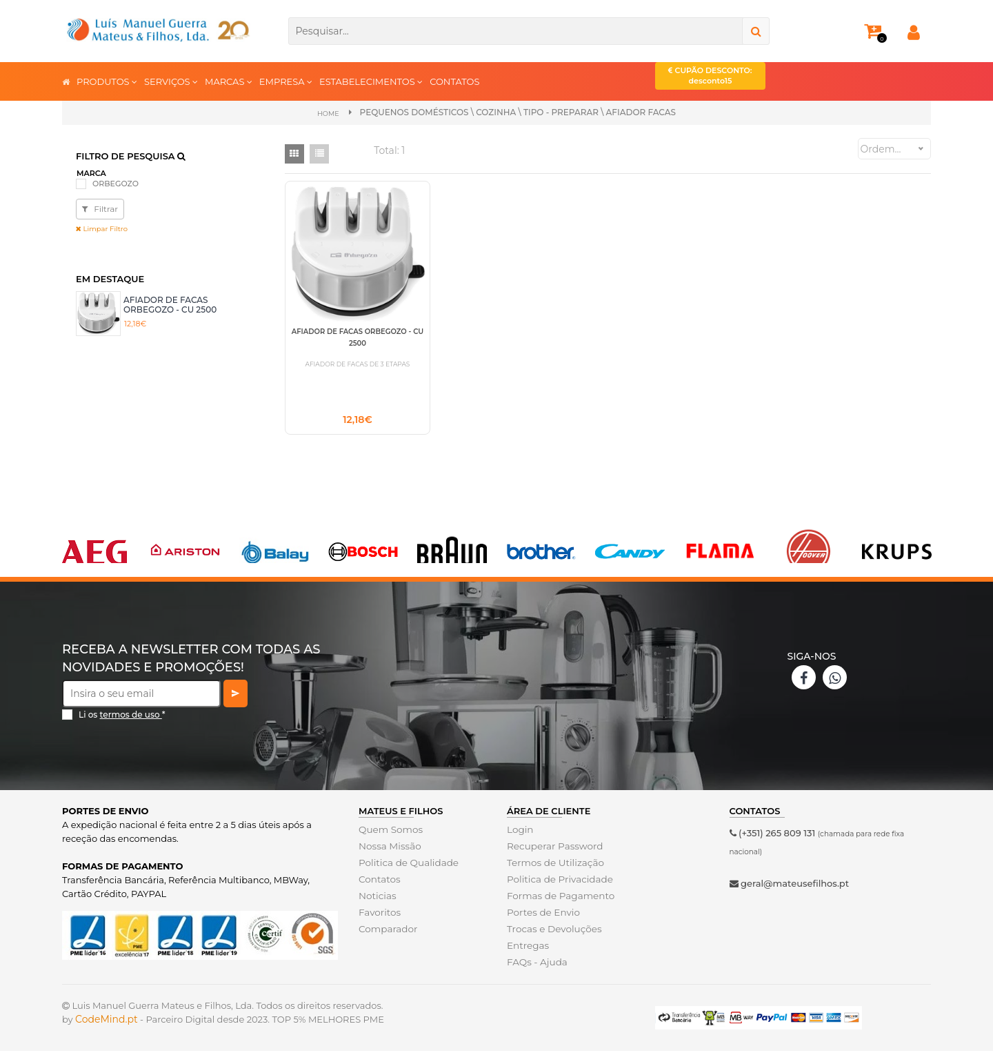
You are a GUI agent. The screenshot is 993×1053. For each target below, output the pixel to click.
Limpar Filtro (102, 228)
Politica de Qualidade (406, 864)
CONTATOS (454, 81)
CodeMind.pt (106, 1021)
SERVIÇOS (171, 81)
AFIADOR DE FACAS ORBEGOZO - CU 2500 (170, 304)
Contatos (379, 881)
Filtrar (100, 208)
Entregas (527, 947)
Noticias (376, 897)
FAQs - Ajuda (536, 964)
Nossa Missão (389, 848)
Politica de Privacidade (557, 881)
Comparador (387, 930)
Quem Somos (389, 831)
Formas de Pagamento (558, 897)
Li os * (122, 716)
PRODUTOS (107, 81)
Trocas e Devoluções (552, 930)
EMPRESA (285, 81)
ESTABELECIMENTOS (371, 81)
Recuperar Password (553, 848)
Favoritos (379, 914)
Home (327, 113)
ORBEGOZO (115, 183)
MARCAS (228, 81)
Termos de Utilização (553, 864)
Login (519, 831)
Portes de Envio (541, 914)
